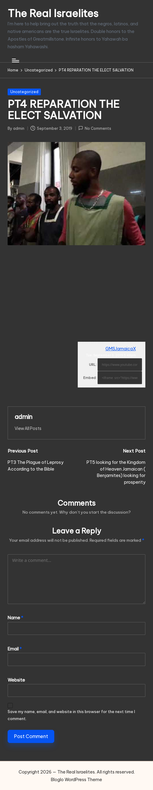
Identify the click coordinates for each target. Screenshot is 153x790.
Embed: (90, 378)
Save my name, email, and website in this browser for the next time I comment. (71, 715)
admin (23, 416)
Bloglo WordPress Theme (76, 779)
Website (16, 680)
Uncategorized (24, 91)
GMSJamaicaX (120, 348)
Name (15, 618)
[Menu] (15, 60)
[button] (28, 428)
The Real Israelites (53, 13)
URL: (93, 364)
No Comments (94, 128)
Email (15, 649)
